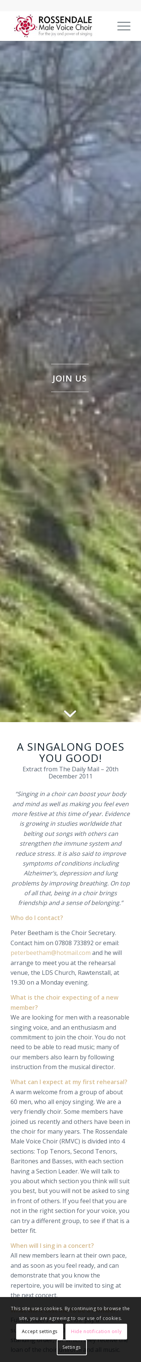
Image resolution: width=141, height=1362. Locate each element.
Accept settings (40, 1331)
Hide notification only (96, 1331)
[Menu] (120, 26)
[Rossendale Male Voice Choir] (58, 26)
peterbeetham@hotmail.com (51, 953)
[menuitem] (120, 26)
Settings (71, 1347)
